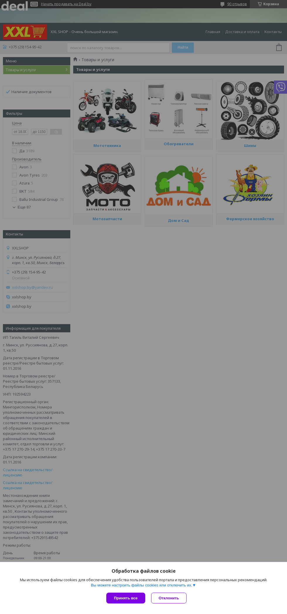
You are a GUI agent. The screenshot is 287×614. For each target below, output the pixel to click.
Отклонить (169, 598)
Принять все (126, 598)
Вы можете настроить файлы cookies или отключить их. (141, 585)
